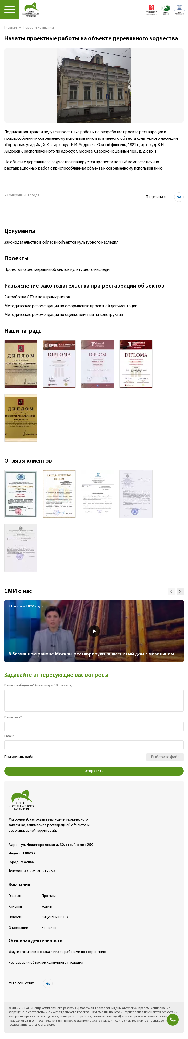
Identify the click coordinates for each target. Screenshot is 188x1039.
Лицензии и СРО (55, 917)
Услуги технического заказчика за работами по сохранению (57, 952)
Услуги (47, 907)
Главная (10, 28)
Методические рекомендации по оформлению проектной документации (70, 306)
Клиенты (15, 907)
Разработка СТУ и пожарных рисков (37, 297)
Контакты (49, 928)
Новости (15, 917)
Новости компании (38, 28)
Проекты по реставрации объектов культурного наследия (57, 270)
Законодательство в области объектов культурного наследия (61, 242)
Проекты (49, 896)
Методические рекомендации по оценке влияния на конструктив (63, 315)
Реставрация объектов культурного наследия (46, 963)
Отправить (94, 771)
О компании (18, 928)
